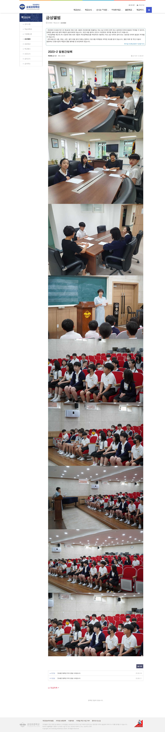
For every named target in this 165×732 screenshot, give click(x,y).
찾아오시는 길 (96, 721)
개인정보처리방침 (48, 721)
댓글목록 (52, 688)
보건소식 (27, 54)
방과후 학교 (115, 9)
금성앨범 (27, 39)
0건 (55, 56)
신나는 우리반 (101, 9)
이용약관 (71, 721)
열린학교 (128, 9)
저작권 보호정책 (61, 721)
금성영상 (27, 44)
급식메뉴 (27, 64)
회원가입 (140, 5)
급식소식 (27, 59)
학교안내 (76, 9)
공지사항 (27, 24)
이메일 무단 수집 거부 (83, 721)
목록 (140, 666)
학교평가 (139, 9)
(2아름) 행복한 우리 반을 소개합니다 (68, 678)
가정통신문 (28, 34)
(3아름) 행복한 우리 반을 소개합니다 (68, 673)
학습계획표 (28, 29)
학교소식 (88, 9)
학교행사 (27, 49)
